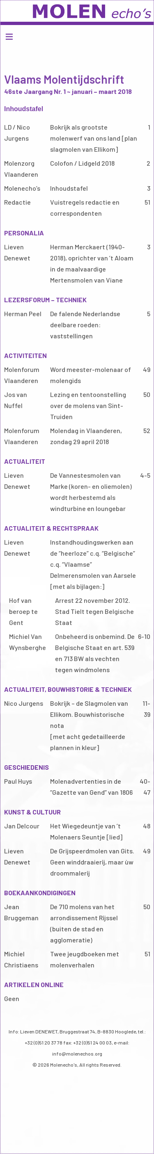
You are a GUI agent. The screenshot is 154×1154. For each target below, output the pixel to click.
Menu (77, 36)
